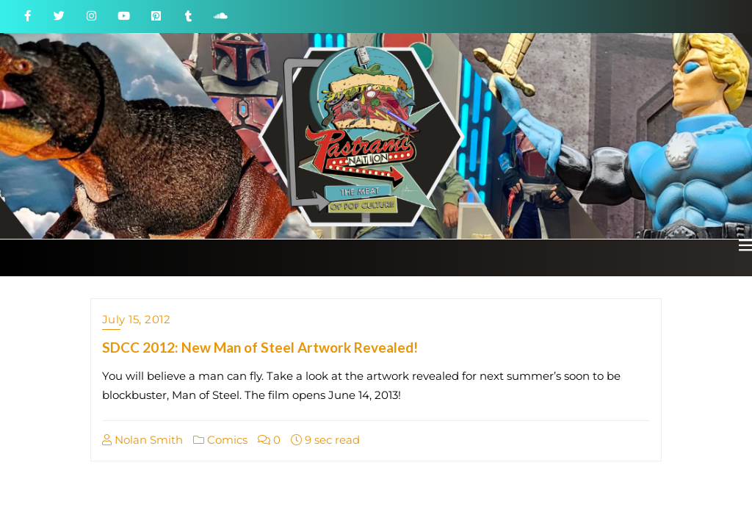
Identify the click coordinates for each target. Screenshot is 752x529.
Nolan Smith (142, 440)
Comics (220, 440)
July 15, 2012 (136, 319)
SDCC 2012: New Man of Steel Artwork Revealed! (260, 347)
